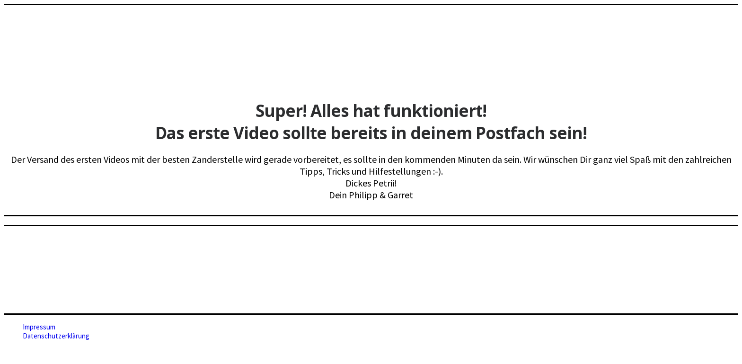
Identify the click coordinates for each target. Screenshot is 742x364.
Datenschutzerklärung (56, 335)
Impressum (39, 326)
